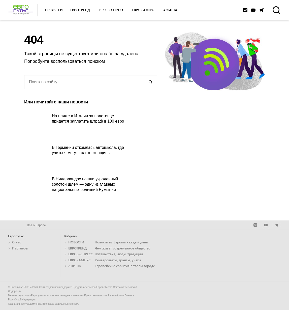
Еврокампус (144, 10)
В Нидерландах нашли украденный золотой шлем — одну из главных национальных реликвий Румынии (85, 184)
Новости (54, 10)
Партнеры (20, 248)
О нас (16, 242)
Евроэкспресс (111, 10)
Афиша (170, 10)
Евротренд (80, 10)
